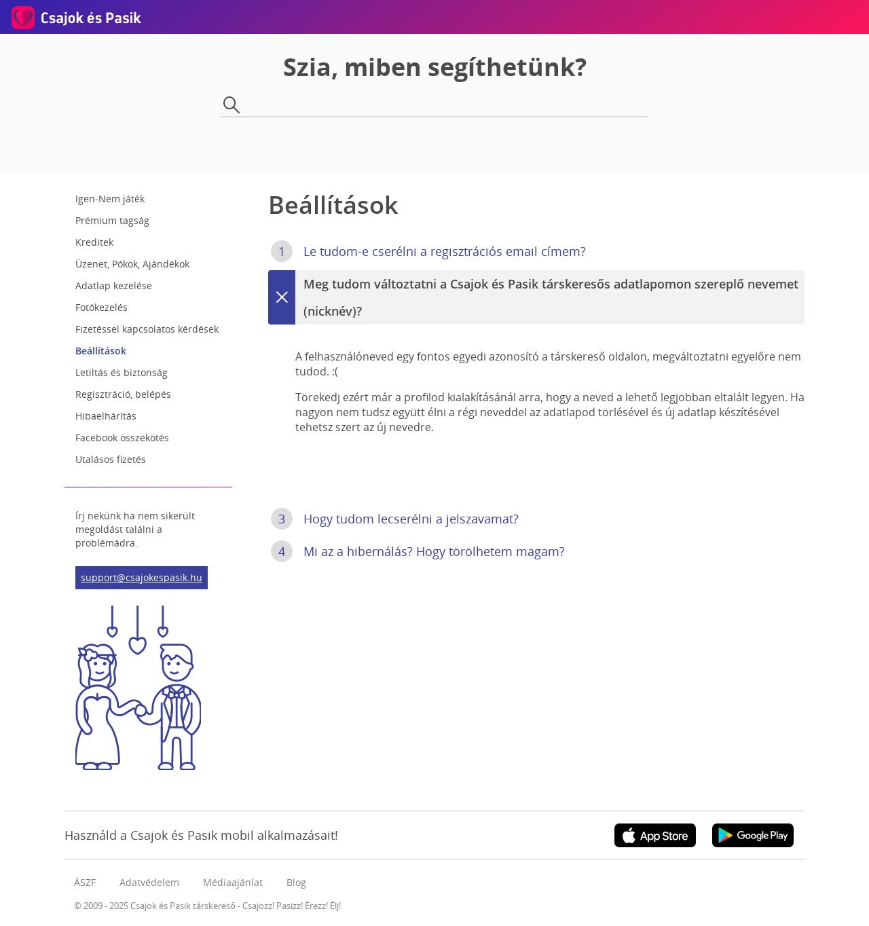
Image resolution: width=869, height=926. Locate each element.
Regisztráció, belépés (123, 394)
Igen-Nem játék (110, 198)
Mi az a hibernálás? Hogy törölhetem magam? (418, 551)
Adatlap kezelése (113, 285)
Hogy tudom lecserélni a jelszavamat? (395, 519)
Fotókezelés (101, 307)
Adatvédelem (149, 882)
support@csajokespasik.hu (141, 577)
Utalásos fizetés (110, 459)
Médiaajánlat (233, 882)
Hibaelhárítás (105, 415)
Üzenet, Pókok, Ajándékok (132, 263)
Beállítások (100, 350)
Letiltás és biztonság (121, 372)
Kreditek (94, 242)
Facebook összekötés (122, 437)
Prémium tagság (112, 220)
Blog (296, 882)
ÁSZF (85, 882)
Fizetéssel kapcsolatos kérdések (147, 328)
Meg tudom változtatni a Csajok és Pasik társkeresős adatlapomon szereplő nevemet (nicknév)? (533, 297)
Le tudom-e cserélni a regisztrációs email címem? (428, 251)
